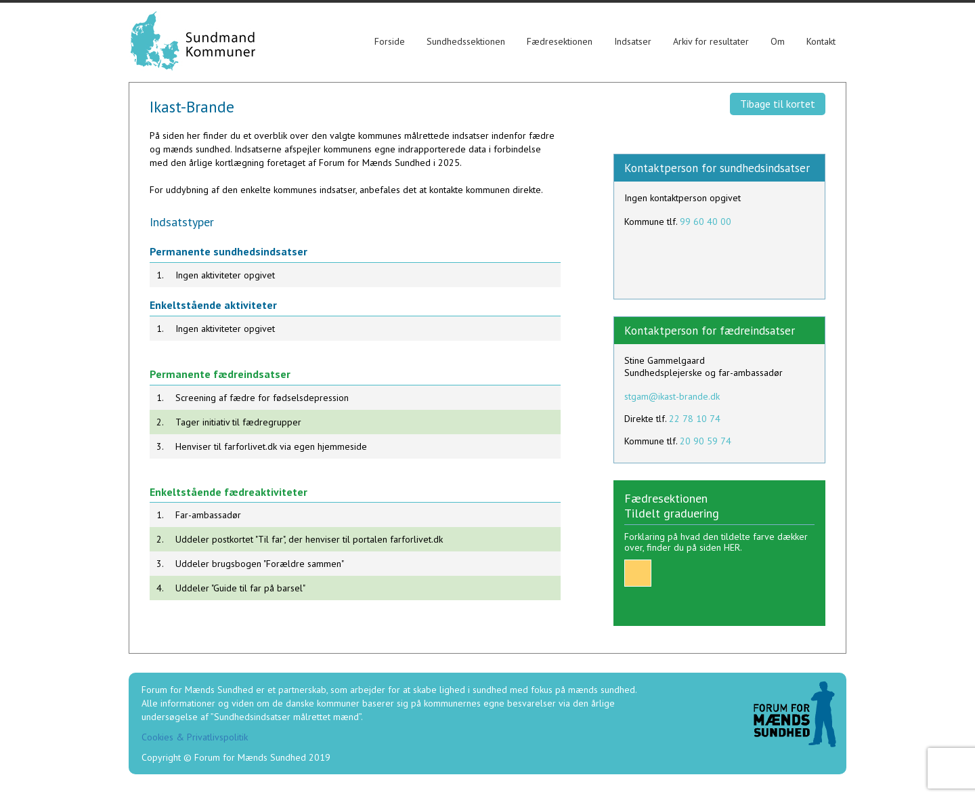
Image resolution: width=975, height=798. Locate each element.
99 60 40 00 (705, 221)
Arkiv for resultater (711, 41)
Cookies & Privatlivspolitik (195, 737)
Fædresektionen (559, 41)
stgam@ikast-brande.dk (672, 396)
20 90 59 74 (705, 441)
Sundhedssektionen (466, 41)
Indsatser (632, 41)
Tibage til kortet (777, 103)
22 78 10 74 (694, 419)
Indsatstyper (182, 222)
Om (778, 41)
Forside (389, 41)
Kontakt (821, 41)
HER (732, 547)
